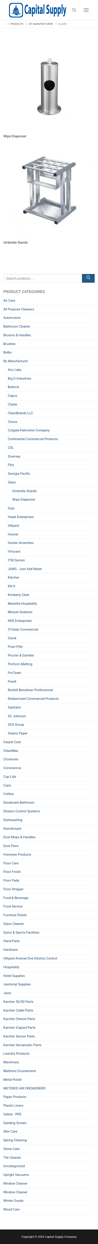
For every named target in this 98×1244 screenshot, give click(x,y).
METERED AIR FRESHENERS (24, 1088)
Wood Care (11, 1209)
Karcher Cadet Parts (18, 1010)
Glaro (12, 482)
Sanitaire (14, 707)
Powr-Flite (15, 647)
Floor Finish (12, 872)
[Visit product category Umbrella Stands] (49, 196)
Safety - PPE (12, 1114)
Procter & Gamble (21, 655)
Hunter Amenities (21, 543)
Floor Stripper (13, 889)
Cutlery (8, 794)
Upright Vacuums (16, 1175)
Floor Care (11, 863)
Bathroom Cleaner (16, 326)
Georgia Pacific (19, 474)
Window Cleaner (15, 1183)
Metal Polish (12, 1080)
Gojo (11, 508)
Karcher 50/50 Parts (18, 1002)
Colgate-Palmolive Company (29, 430)
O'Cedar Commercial (23, 629)
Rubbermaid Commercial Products (33, 699)
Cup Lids (9, 777)
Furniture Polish (15, 915)
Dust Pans (10, 846)
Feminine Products (17, 855)
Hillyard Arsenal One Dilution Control (30, 958)
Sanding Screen (15, 1123)
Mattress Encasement (19, 1071)
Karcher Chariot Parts (19, 1019)
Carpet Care (12, 742)
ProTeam (14, 673)
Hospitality (11, 967)
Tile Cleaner (12, 1158)
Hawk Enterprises (21, 517)
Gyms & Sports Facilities (21, 932)
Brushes (9, 344)
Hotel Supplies (14, 976)
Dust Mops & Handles (19, 837)
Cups (7, 785)
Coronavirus (12, 768)
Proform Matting (20, 664)
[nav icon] (86, 10)
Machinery (11, 1062)
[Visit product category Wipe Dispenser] (49, 90)
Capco (12, 396)
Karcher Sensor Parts (19, 1036)
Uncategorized (14, 1166)
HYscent (14, 552)
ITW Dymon (16, 560)
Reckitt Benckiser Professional (30, 690)
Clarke (12, 404)
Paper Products (14, 1097)
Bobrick (13, 387)
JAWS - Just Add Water (25, 569)
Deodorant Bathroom (18, 803)
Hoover (13, 534)
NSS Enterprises (20, 621)
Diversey (14, 456)
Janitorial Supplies (17, 984)
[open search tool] (74, 10)
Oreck (12, 638)
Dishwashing (12, 820)
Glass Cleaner (13, 924)
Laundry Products (16, 1054)
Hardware (10, 950)
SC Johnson (17, 716)
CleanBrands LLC (20, 413)
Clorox (12, 422)
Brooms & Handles (17, 335)
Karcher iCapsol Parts (19, 1028)
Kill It (11, 586)
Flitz (11, 465)
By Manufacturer (15, 361)
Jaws (7, 993)
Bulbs (7, 352)
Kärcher (13, 577)
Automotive (11, 318)
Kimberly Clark (18, 595)
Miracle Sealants (20, 612)
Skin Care (10, 1131)
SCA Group (16, 725)
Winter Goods (13, 1201)
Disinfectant (12, 829)
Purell (12, 681)
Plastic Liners (13, 1106)
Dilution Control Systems (21, 811)
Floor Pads (11, 880)
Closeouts (10, 759)
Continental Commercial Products (33, 439)
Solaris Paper (17, 733)
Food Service (12, 906)
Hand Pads (11, 941)
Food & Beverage (15, 898)
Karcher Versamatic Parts (22, 1045)
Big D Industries (19, 378)
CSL (11, 448)
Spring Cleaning (15, 1140)
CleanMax (10, 751)
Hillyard (13, 526)
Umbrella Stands (24, 491)
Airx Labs (15, 370)
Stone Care (11, 1149)
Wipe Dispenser (23, 500)
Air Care (9, 301)
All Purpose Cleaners (18, 309)
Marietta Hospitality (22, 604)
